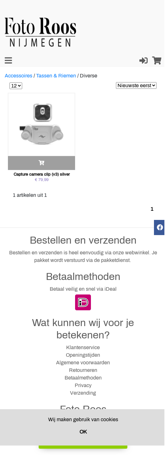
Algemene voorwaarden (83, 362)
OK (83, 431)
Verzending (83, 393)
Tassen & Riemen (56, 75)
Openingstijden (83, 355)
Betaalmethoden (83, 377)
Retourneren (83, 370)
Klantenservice (83, 347)
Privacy (83, 385)
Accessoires (18, 75)
